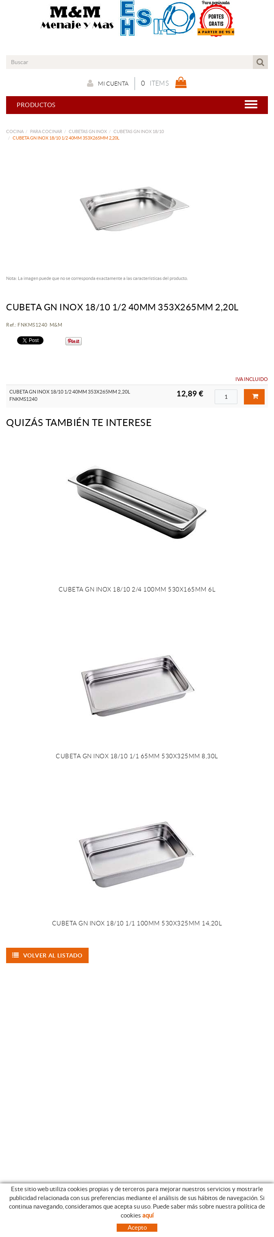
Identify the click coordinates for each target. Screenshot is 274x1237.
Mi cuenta (107, 83)
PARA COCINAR (46, 131)
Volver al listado (47, 955)
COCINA (15, 131)
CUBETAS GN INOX (88, 131)
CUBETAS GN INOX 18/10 (138, 131)
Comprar (255, 396)
